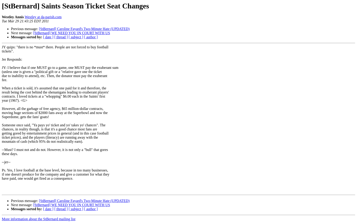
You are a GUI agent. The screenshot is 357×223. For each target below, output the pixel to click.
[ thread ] (61, 37)
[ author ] (91, 37)
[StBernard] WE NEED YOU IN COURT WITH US (71, 33)
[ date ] (48, 37)
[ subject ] (76, 37)
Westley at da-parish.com (43, 17)
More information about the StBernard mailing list (39, 219)
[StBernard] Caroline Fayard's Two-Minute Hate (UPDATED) (84, 29)
